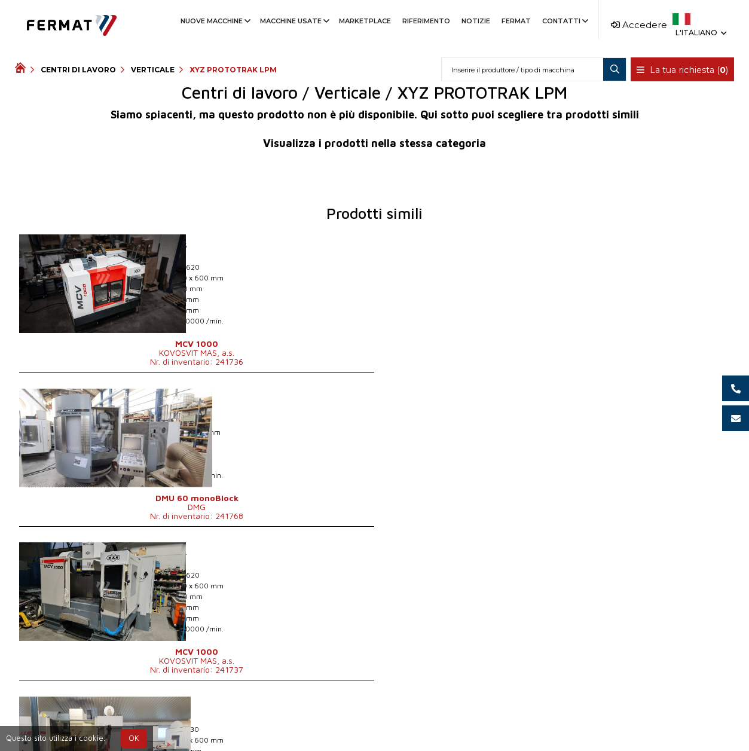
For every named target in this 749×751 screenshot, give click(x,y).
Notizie (475, 21)
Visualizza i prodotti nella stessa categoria (374, 143)
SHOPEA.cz (106, 722)
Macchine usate (294, 21)
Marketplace (365, 21)
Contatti (564, 21)
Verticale (153, 69)
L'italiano (699, 32)
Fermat (516, 21)
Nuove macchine (215, 21)
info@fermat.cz (438, 722)
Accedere (639, 24)
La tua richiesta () (682, 70)
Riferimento (426, 21)
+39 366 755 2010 (349, 722)
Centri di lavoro (78, 69)
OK (134, 738)
